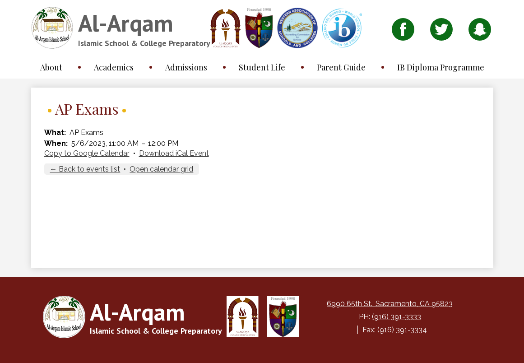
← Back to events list (85, 169)
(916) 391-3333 (396, 316)
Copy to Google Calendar (87, 153)
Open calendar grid (161, 169)
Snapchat (479, 32)
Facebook (403, 32)
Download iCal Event (174, 153)
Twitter (441, 32)
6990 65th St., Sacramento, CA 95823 (390, 303)
